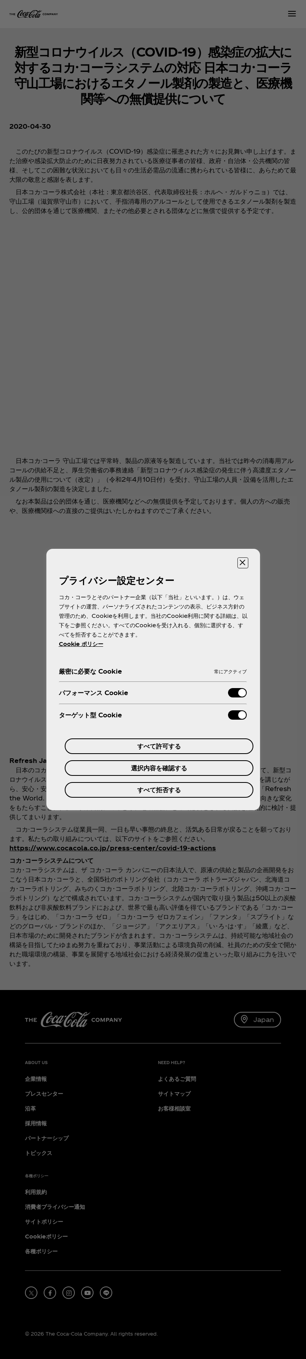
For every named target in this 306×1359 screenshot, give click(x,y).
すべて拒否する (159, 789)
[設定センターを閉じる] (243, 563)
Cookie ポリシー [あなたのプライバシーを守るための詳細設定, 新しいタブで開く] (81, 643)
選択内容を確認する (159, 768)
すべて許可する (159, 746)
